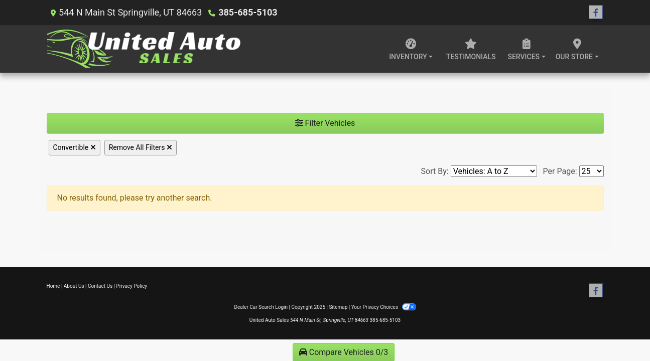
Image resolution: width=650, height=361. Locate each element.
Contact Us (100, 286)
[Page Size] (591, 171)
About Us (74, 286)
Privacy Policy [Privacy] (132, 286)
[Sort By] (494, 171)
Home (53, 286)
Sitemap (338, 307)
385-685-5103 (247, 12)
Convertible (74, 147)
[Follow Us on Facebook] (596, 12)
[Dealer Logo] (144, 49)
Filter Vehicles (325, 123)
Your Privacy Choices (383, 307)
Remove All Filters (140, 147)
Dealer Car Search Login (261, 307)
